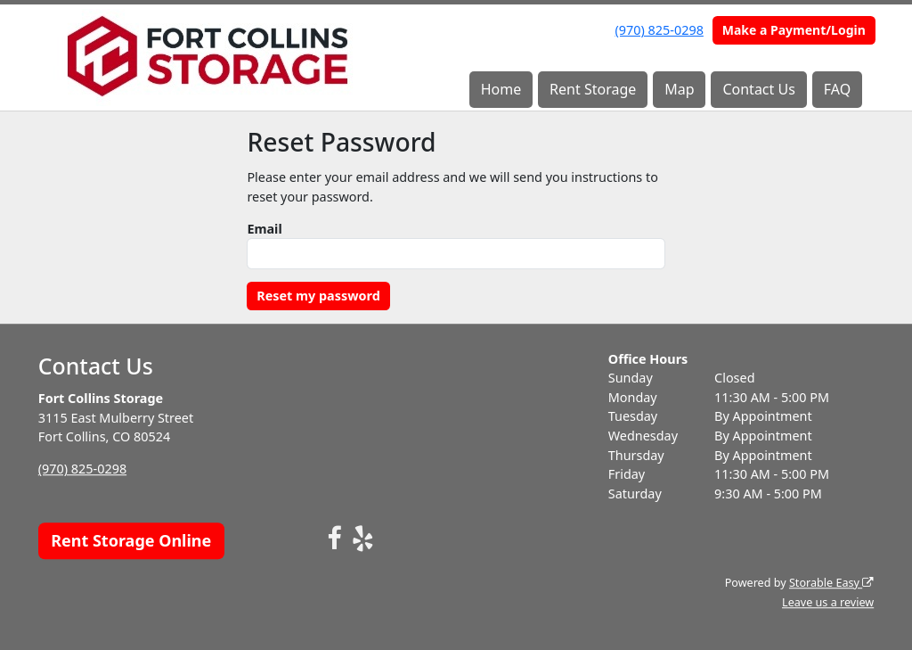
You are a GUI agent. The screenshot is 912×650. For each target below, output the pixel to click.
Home (501, 89)
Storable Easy (831, 582)
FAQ (837, 89)
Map (679, 89)
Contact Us (758, 89)
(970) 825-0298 (659, 29)
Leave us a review (828, 602)
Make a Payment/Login (794, 29)
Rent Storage (593, 89)
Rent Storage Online (131, 540)
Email (264, 228)
